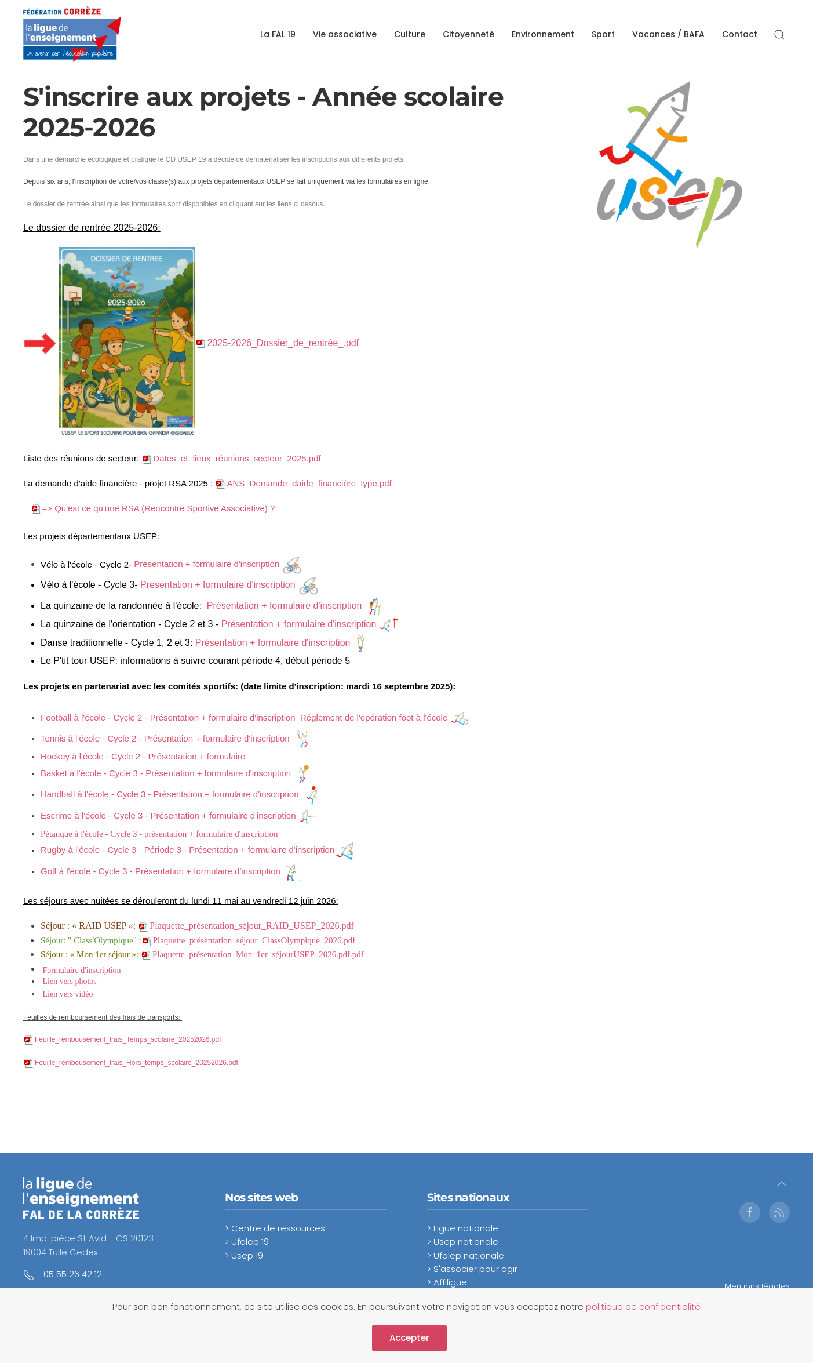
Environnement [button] (543, 34)
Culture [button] (409, 34)
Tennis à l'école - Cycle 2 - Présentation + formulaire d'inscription (165, 738)
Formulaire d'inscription (82, 970)
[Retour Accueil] (72, 35)
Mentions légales (757, 1286)
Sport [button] (603, 34)
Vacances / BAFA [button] (668, 34)
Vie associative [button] (345, 34)
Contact (739, 34)
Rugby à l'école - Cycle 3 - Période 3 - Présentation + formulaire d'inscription (187, 850)
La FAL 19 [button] (278, 34)
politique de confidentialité (643, 1306)
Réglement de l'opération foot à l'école (373, 717)
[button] (779, 35)
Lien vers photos (70, 981)
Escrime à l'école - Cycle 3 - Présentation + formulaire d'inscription (168, 815)
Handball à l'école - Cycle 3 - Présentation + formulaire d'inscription (170, 794)
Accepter (409, 1338)
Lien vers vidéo (68, 994)
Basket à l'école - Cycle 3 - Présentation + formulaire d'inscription (166, 773)
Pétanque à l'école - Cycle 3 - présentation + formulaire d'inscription (159, 833)
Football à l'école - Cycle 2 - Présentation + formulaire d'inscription (168, 717)
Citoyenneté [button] (468, 34)
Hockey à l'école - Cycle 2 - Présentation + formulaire (144, 756)
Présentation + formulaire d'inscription (206, 564)
